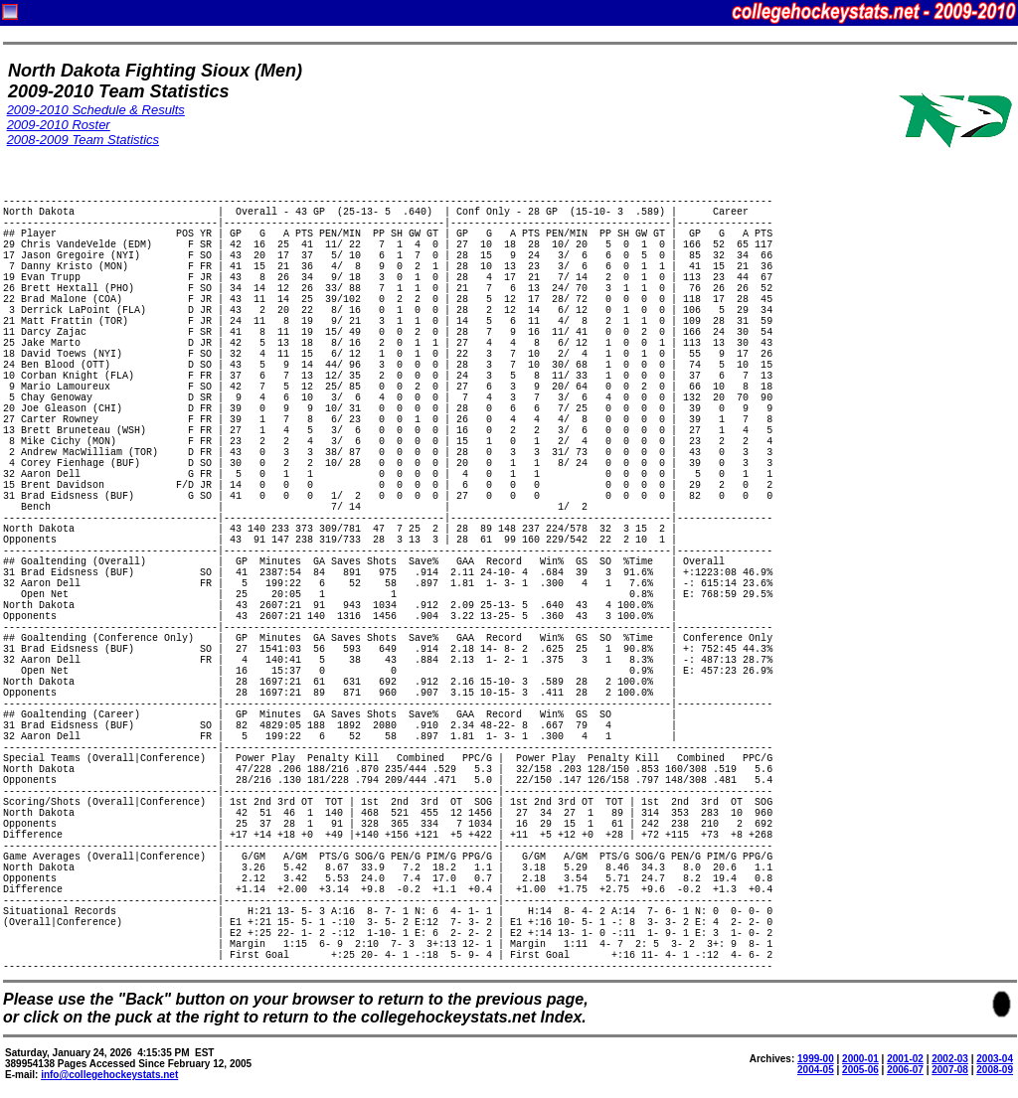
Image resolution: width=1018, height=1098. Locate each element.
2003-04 (994, 1058)
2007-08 (950, 1069)
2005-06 (860, 1069)
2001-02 (905, 1058)
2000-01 (860, 1058)
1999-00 (815, 1058)
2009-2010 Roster (58, 124)
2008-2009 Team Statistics (83, 139)
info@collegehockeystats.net (109, 1074)
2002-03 (950, 1058)
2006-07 (905, 1069)
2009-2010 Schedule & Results (96, 109)
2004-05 (815, 1069)
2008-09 (994, 1069)
